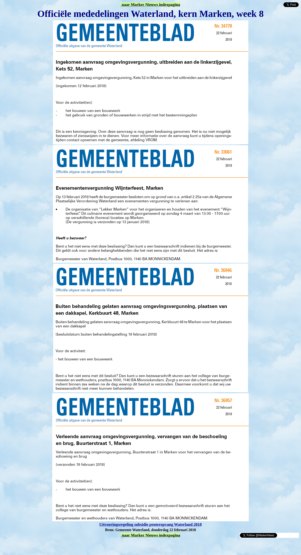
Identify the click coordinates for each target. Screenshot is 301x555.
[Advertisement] (56, 545)
